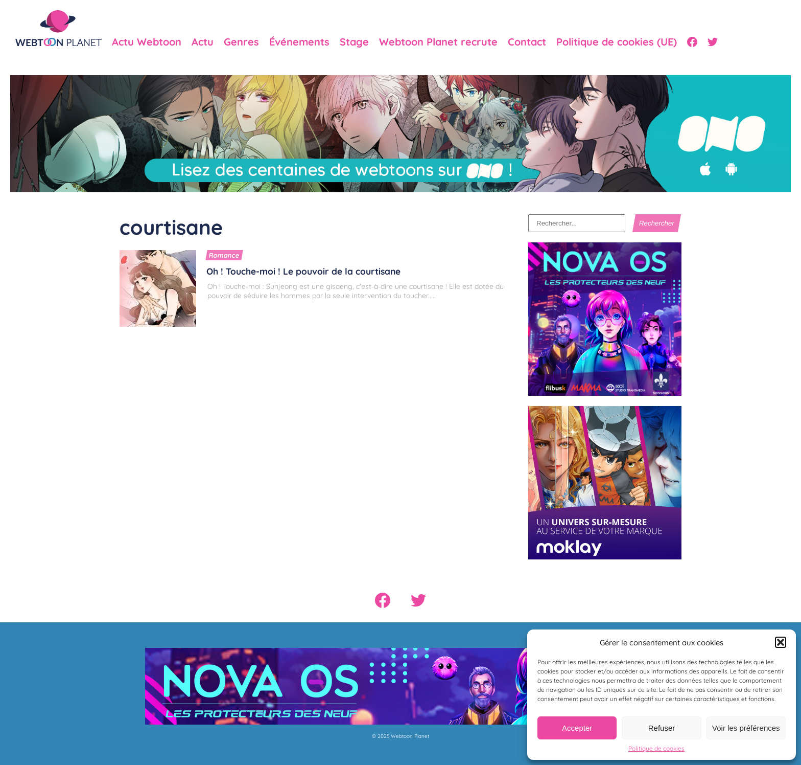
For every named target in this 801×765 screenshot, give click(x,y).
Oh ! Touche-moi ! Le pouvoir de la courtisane (303, 271)
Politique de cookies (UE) (616, 42)
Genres (241, 42)
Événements (299, 42)
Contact (527, 42)
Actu (203, 42)
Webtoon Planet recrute (438, 42)
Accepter (577, 728)
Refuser (661, 728)
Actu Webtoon (146, 42)
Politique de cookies (656, 748)
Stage (354, 42)
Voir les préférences (746, 728)
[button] (780, 642)
